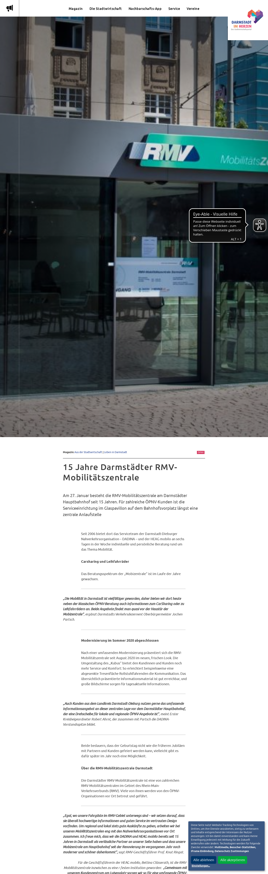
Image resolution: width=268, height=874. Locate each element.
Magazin (76, 9)
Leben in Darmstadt (115, 452)
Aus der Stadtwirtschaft (88, 452)
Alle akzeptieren (232, 860)
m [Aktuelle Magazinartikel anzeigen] (9, 8)
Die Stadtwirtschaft (106, 9)
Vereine (193, 9)
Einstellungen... (201, 866)
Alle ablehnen (203, 860)
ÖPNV (201, 452)
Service (174, 9)
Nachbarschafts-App (145, 9)
